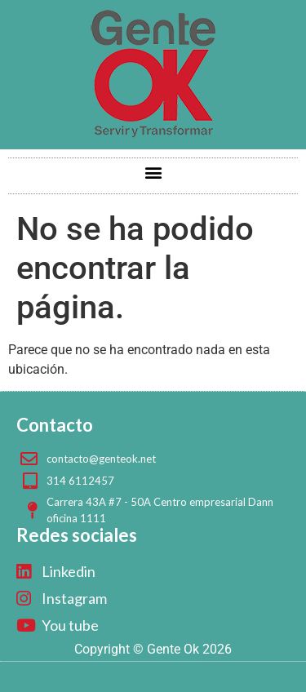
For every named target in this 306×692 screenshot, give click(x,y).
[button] (153, 171)
